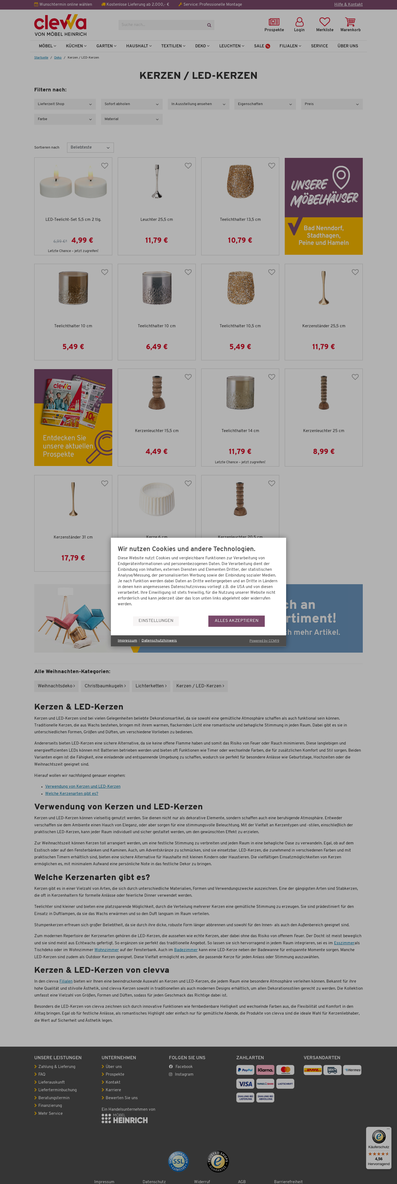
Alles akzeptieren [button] (236, 621)
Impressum (127, 641)
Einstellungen (156, 621)
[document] (198, 580)
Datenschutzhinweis (159, 641)
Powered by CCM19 (264, 640)
